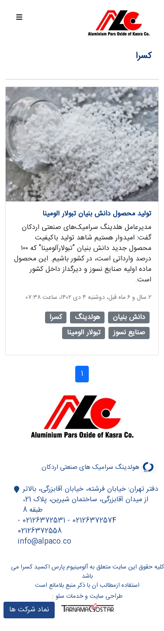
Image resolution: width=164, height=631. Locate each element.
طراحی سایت (106, 596)
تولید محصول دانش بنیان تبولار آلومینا (96, 214)
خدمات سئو (69, 596)
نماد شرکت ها (29, 610)
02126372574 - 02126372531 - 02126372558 (66, 526)
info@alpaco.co (44, 542)
